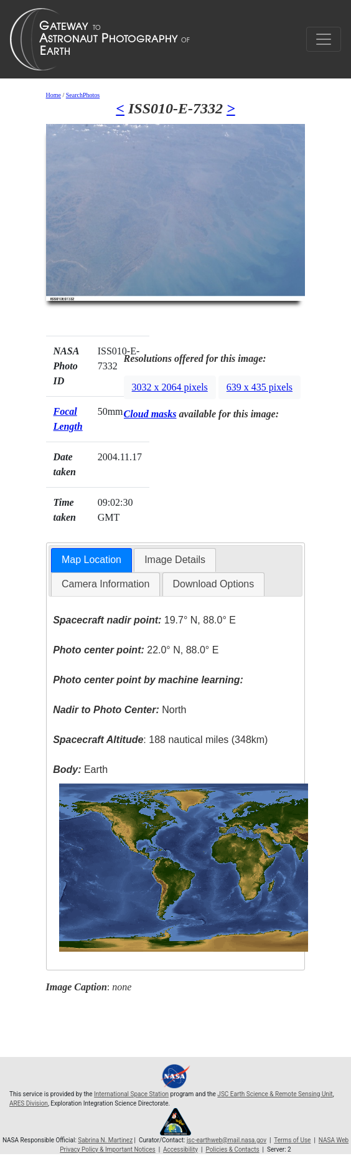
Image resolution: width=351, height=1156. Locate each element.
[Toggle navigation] (323, 39)
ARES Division (28, 1103)
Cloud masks (150, 414)
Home (53, 95)
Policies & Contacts (232, 1149)
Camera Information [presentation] (105, 584)
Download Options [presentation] (214, 584)
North (119, 709)
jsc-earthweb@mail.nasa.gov (226, 1140)
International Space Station (131, 1094)
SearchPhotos (83, 95)
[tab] (91, 560)
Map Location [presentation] (91, 559)
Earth (80, 769)
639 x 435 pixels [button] (259, 387)
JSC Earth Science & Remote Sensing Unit (274, 1094)
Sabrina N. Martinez (105, 1140)
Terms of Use (292, 1140)
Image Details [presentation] (174, 559)
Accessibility (180, 1149)
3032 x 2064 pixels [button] (170, 387)
